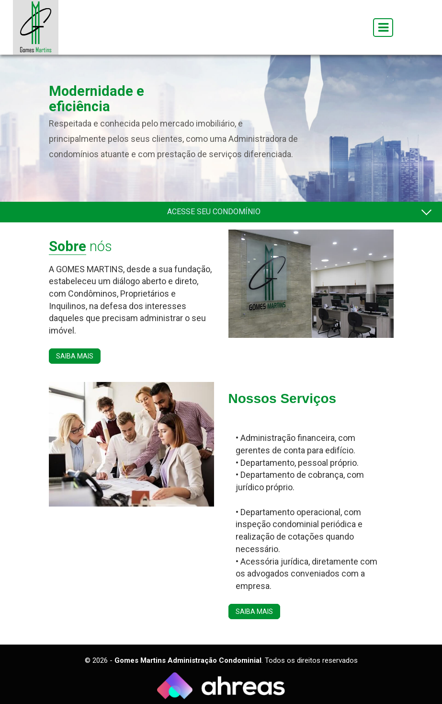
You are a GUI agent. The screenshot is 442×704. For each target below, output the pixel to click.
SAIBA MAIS (74, 356)
